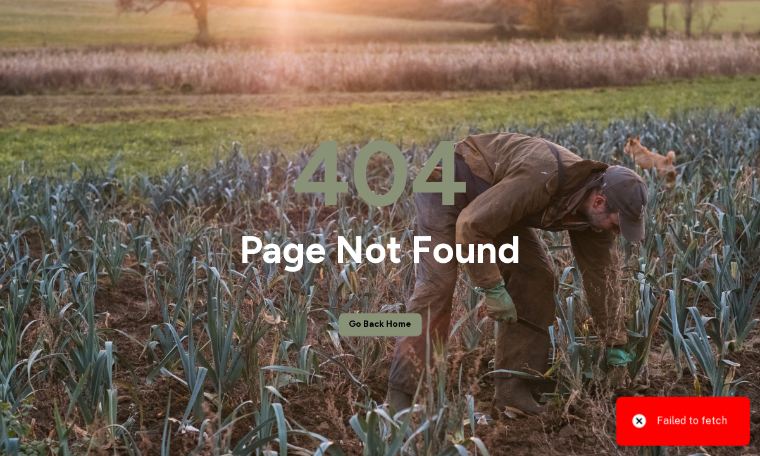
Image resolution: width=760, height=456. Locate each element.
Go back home (380, 324)
